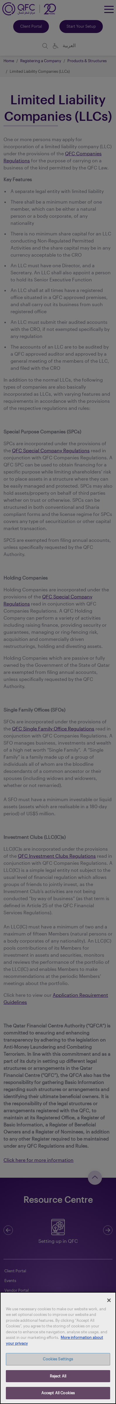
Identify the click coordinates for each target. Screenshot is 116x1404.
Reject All (58, 1376)
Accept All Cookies (58, 1392)
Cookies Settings (58, 1359)
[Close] (109, 1300)
